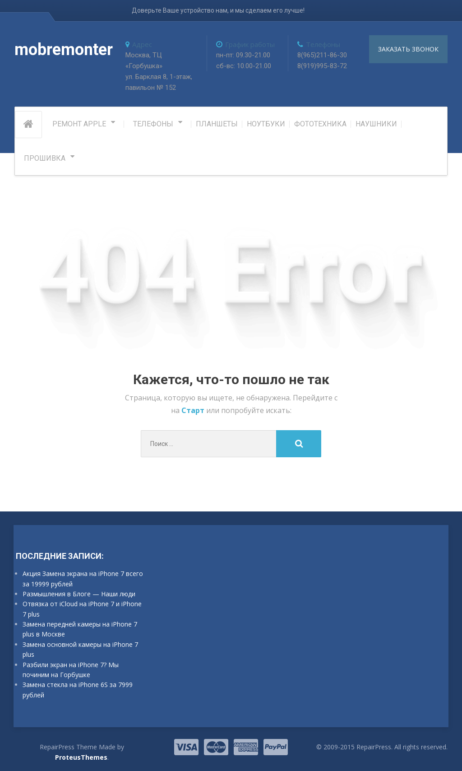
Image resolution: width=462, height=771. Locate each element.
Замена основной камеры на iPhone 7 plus (80, 649)
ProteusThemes (81, 757)
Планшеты (217, 124)
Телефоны (153, 124)
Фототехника (320, 124)
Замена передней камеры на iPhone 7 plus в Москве (80, 629)
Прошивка (44, 158)
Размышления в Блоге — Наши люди (79, 594)
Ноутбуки (266, 124)
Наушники (376, 124)
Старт (193, 410)
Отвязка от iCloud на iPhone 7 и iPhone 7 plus (82, 608)
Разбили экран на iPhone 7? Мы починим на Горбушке (71, 669)
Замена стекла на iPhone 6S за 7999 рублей (78, 689)
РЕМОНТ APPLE (79, 124)
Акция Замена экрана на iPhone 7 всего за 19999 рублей (83, 578)
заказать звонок (408, 49)
